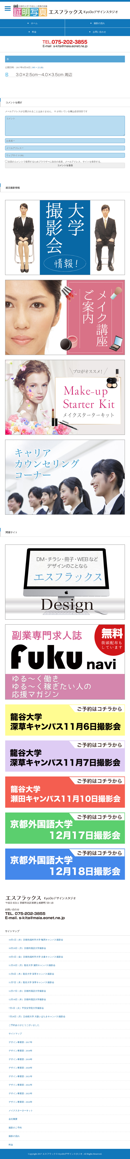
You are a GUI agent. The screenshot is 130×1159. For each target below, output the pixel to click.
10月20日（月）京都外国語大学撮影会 (27, 948)
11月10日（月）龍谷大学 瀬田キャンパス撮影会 (32, 965)
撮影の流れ (14, 1136)
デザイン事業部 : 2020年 (20, 1068)
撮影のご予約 (15, 1128)
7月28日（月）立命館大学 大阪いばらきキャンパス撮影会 (37, 1016)
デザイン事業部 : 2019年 (20, 1059)
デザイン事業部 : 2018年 (20, 1051)
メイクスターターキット (21, 1110)
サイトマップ (15, 1033)
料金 (11, 1145)
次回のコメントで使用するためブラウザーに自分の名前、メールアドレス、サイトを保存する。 (55, 162)
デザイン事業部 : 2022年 (20, 1085)
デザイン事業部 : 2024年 (20, 1102)
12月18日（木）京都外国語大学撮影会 (27, 999)
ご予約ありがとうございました (24, 1025)
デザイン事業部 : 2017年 (20, 1042)
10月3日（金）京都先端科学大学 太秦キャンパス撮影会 (36, 957)
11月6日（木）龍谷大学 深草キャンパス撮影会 (31, 974)
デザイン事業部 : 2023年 (20, 1093)
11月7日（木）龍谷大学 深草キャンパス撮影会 (31, 982)
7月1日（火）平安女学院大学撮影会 (26, 1008)
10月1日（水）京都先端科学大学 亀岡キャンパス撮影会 (36, 940)
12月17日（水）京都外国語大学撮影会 (27, 991)
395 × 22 (36, 67)
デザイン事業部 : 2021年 (20, 1076)
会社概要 (13, 1119)
